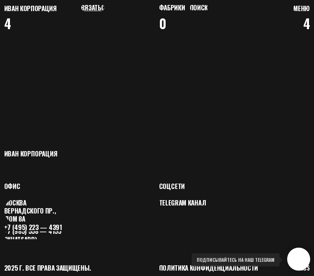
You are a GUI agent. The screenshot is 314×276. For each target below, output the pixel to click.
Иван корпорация (30, 8)
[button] (301, 8)
